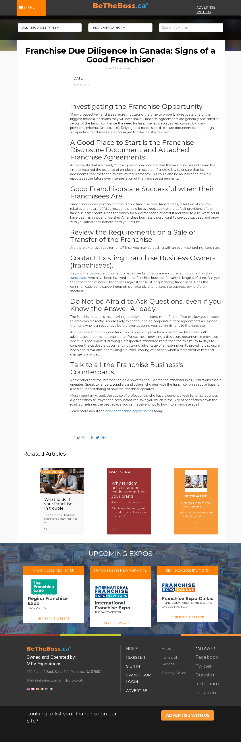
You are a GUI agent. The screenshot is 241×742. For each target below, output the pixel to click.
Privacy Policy (174, 673)
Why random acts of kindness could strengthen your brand (129, 490)
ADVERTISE (136, 691)
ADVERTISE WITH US (188, 715)
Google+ (205, 675)
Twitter (203, 666)
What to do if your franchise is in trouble (60, 504)
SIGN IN (133, 666)
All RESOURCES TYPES (40, 27)
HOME (132, 649)
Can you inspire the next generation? (196, 504)
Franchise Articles (125, 68)
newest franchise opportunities (129, 411)
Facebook (206, 657)
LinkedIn (205, 692)
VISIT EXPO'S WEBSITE (53, 618)
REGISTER (135, 657)
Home (108, 68)
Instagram (207, 683)
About (167, 649)
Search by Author (109, 27)
